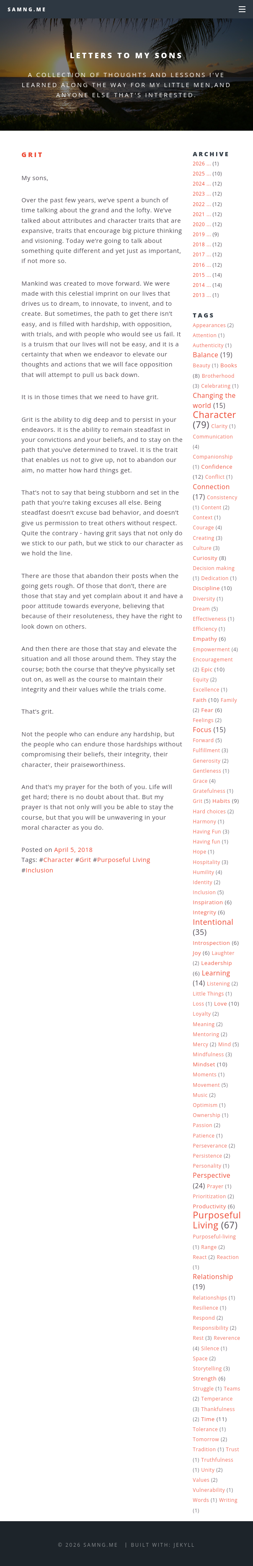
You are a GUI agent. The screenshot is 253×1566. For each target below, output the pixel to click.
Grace (200, 780)
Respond (204, 1317)
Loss (198, 1003)
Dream (201, 608)
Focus (202, 729)
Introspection (211, 943)
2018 (199, 244)
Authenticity (208, 345)
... (209, 163)
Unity (207, 1469)
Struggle (203, 1388)
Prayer (215, 1186)
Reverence (227, 1338)
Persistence (207, 1155)
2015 (199, 274)
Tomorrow (206, 1439)
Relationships (210, 1297)
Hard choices (209, 811)
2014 (199, 284)
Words (201, 1500)
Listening (218, 983)
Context (203, 517)
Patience (203, 1135)
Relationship (213, 1276)
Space (200, 1358)
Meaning (203, 1024)
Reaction (228, 1257)
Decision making (214, 568)
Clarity (219, 426)
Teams (232, 1388)
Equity (201, 679)
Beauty (201, 365)
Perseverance (210, 1145)
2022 (199, 204)
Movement (206, 1085)
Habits (221, 801)
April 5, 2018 (73, 849)
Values (201, 1479)
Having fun (206, 841)
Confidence (216, 466)
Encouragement (213, 659)
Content (211, 507)
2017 (199, 254)
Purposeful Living (123, 859)
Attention (205, 335)
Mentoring (206, 1034)
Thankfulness (218, 1409)
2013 (199, 295)
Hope (199, 851)
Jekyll (184, 1544)
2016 (199, 264)
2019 (199, 234)
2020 (199, 224)
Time (207, 1419)
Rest (198, 1338)
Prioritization (209, 1196)
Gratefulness (209, 791)
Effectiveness (209, 618)
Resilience (205, 1307)
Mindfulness (208, 1054)
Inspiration (208, 902)
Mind (224, 1044)
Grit (32, 154)
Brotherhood (218, 375)
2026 (199, 163)
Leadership (216, 963)
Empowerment (211, 649)
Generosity (206, 760)
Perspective (211, 1175)
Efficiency (205, 628)
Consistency (222, 497)
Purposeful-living (214, 1236)
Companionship (212, 456)
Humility (203, 872)
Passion (202, 1125)
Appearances (209, 325)
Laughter (223, 953)
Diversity (204, 598)
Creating (203, 538)
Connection (211, 486)
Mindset (204, 1064)
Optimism (205, 1105)
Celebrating (215, 386)
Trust (232, 1449)
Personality (207, 1165)
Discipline (206, 588)
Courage (203, 527)
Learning (216, 973)
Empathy (205, 638)
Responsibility (210, 1327)
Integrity (204, 912)
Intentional (213, 922)
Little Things (208, 993)
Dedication (215, 578)
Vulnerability (209, 1490)
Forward (203, 740)
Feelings (203, 720)
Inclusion (39, 870)
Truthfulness (217, 1459)
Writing (228, 1500)
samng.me (27, 9)
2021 (199, 214)
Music (200, 1095)
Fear (207, 710)
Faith (200, 700)
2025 (199, 173)
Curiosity (205, 558)
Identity (202, 882)
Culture (202, 548)
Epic (206, 669)
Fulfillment (206, 750)
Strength (205, 1378)
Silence (210, 1348)
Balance (205, 354)
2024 (199, 183)
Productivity (209, 1206)
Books (228, 365)
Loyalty (202, 1013)
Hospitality (206, 862)
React (200, 1257)
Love (220, 1003)
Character (58, 859)
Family (229, 700)
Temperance (216, 1398)
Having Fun (207, 831)
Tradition (204, 1449)
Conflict (215, 476)
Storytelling (207, 1368)
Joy (197, 953)
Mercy (200, 1044)
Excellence (206, 689)
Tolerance (205, 1429)
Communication (213, 436)
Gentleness (207, 770)
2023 (199, 193)
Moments (205, 1074)
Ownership (206, 1115)
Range (209, 1247)
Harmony (204, 821)
